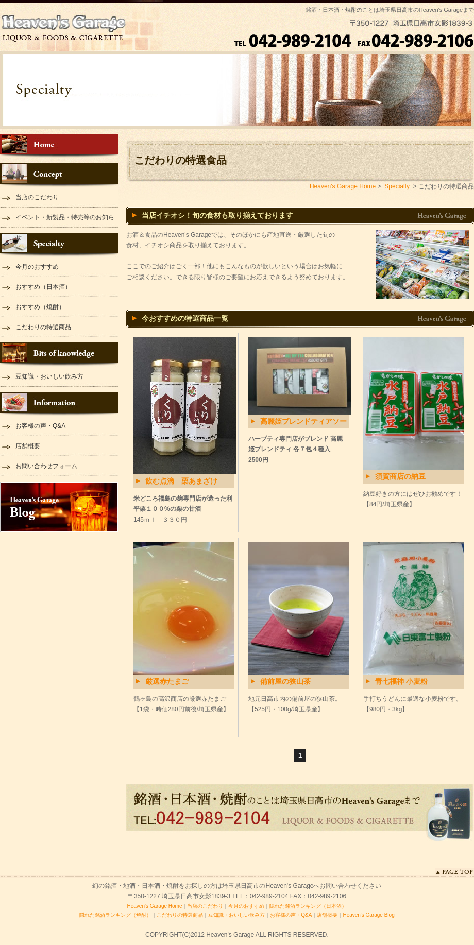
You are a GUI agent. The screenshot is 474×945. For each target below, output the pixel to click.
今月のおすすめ (37, 266)
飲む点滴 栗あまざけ (181, 481)
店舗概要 (27, 446)
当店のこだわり (37, 197)
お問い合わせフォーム (46, 466)
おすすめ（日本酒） (43, 286)
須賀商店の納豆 (400, 476)
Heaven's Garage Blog (59, 507)
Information (59, 404)
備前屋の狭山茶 (285, 681)
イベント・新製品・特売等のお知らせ (64, 221)
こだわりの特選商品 (43, 327)
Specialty (59, 245)
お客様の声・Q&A (40, 425)
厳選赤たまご (167, 681)
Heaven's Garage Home (59, 146)
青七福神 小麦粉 (401, 681)
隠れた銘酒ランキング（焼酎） (115, 915)
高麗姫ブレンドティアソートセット (303, 422)
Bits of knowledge (59, 354)
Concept (59, 175)
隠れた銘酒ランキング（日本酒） (308, 906)
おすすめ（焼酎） (40, 307)
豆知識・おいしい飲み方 (49, 376)
